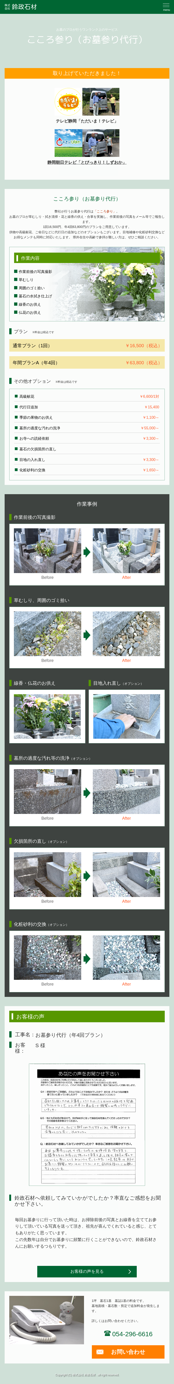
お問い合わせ (128, 1352)
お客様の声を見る (87, 1271)
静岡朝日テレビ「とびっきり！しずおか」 (87, 147)
